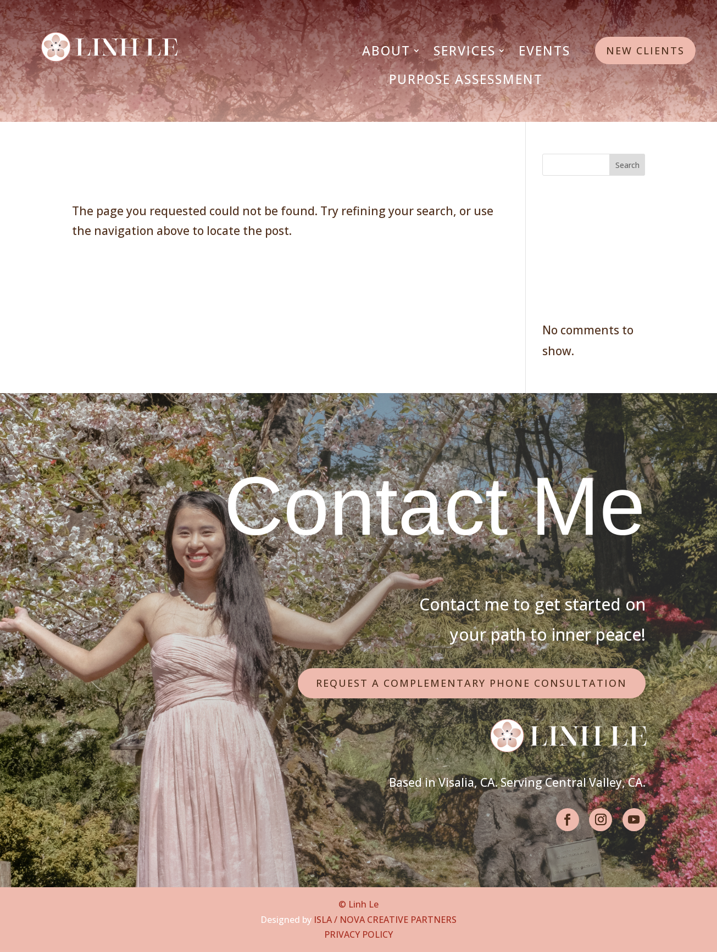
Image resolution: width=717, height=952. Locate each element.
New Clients (645, 50)
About (386, 50)
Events (544, 50)
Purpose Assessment (466, 79)
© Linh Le (358, 904)
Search (627, 165)
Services (464, 50)
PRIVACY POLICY (358, 934)
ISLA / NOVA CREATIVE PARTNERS (385, 920)
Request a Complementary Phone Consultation (471, 683)
